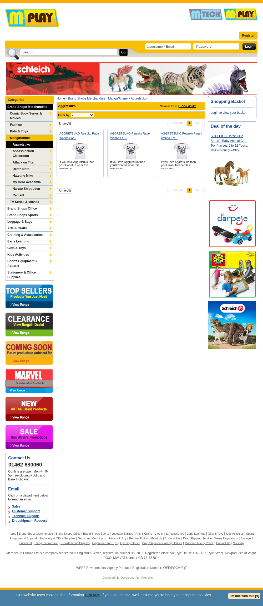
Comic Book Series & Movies (26, 116)
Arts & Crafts (17, 228)
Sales (16, 506)
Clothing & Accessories (25, 235)
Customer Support (26, 511)
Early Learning (18, 241)
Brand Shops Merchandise (27, 107)
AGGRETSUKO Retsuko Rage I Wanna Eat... (80, 136)
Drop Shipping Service (197, 538)
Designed (109, 577)
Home (61, 98)
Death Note (21, 169)
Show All (65, 124)
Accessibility (172, 538)
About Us (156, 538)
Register (248, 35)
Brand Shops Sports (22, 215)
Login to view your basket (228, 113)
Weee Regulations (226, 538)
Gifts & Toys (16, 248)
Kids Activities (18, 254)
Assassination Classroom (23, 153)
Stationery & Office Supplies (21, 275)
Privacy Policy (117, 538)
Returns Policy (138, 538)
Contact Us (223, 543)
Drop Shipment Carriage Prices (162, 543)
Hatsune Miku (23, 175)
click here (92, 595)
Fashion (16, 125)
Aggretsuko (21, 144)
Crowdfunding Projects (75, 543)
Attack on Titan (24, 162)
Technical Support (25, 516)
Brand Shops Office (22, 208)
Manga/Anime (20, 138)
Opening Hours (130, 543)
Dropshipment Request (29, 521)
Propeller (147, 577)
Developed (128, 577)
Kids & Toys (19, 131)
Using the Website (46, 543)
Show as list (187, 106)
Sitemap (238, 543)
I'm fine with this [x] (244, 596)
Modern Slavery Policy (199, 543)
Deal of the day (226, 126)
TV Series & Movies (24, 202)
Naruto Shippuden (26, 189)
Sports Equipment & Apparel (22, 263)
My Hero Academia (27, 182)
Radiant (18, 195)
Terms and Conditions (92, 538)
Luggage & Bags (19, 221)
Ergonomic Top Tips (104, 543)
